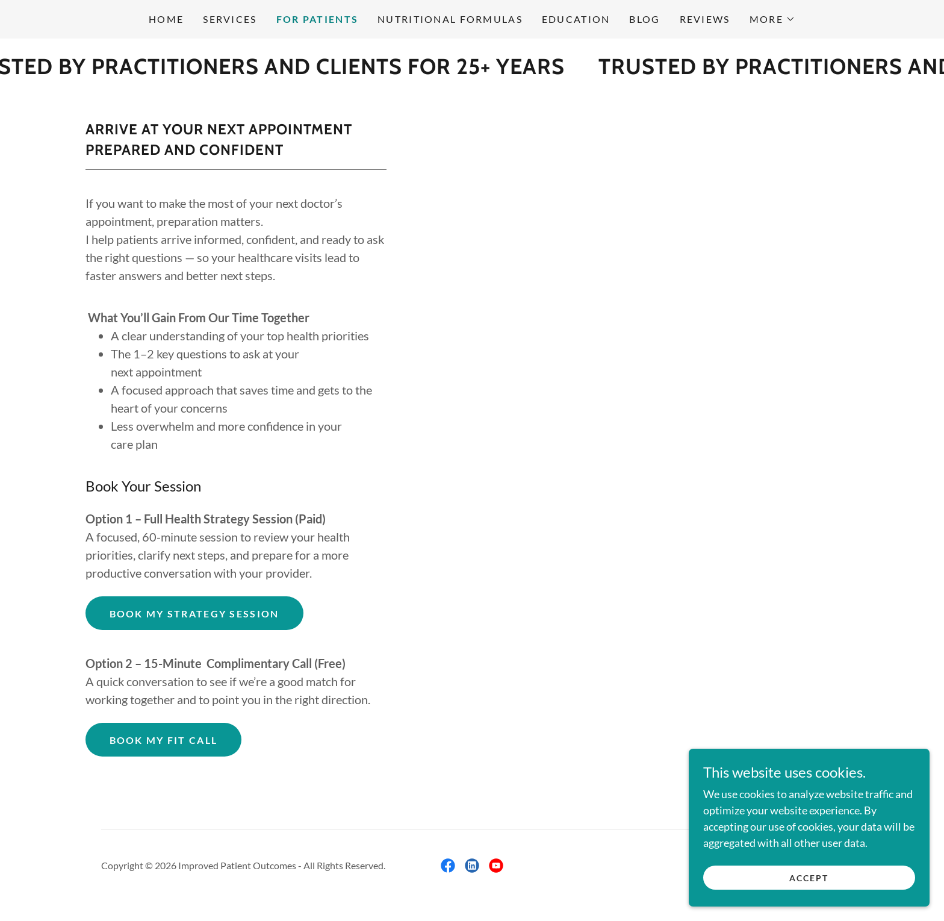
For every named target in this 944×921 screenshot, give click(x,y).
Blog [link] (644, 19)
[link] (448, 866)
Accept (808, 878)
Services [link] (229, 19)
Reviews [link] (705, 19)
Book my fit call (164, 740)
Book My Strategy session (194, 613)
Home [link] (166, 19)
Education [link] (576, 19)
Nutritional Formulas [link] (450, 19)
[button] (772, 19)
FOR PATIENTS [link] (317, 19)
